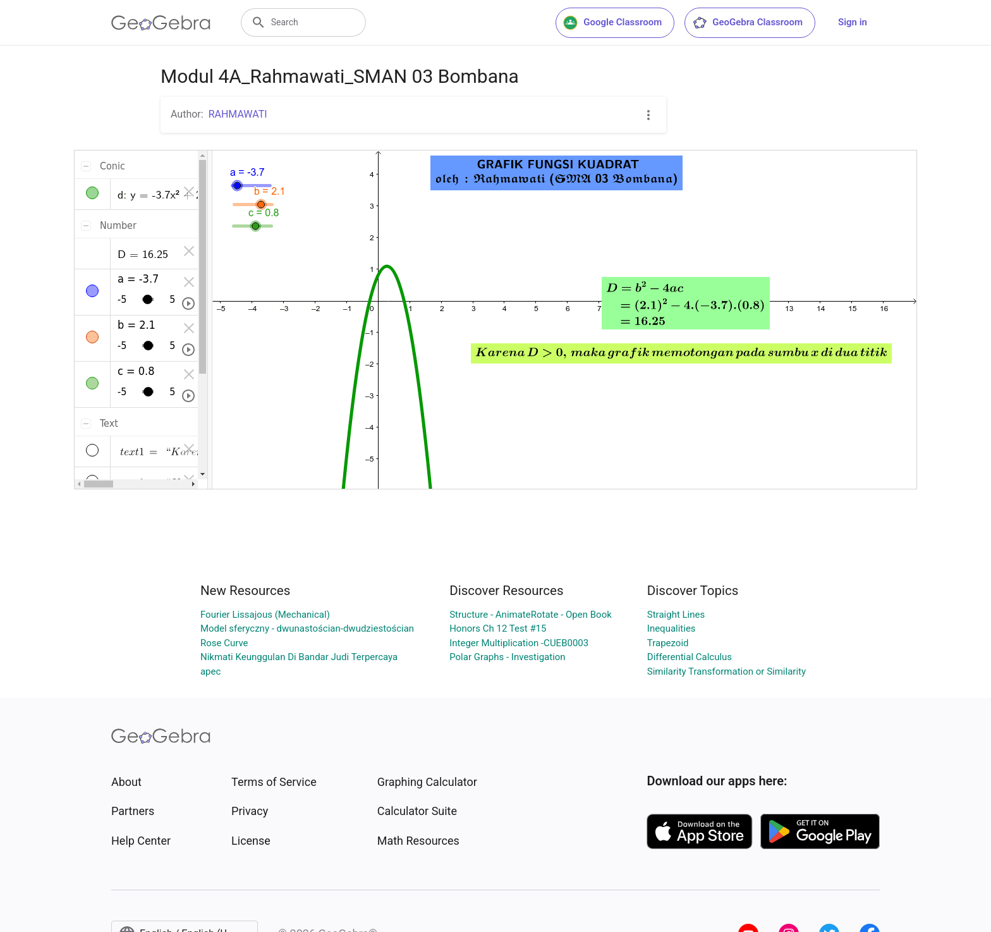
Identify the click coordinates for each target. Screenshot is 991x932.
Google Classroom (612, 22)
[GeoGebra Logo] (160, 22)
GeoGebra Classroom (747, 22)
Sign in (852, 22)
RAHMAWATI (238, 114)
